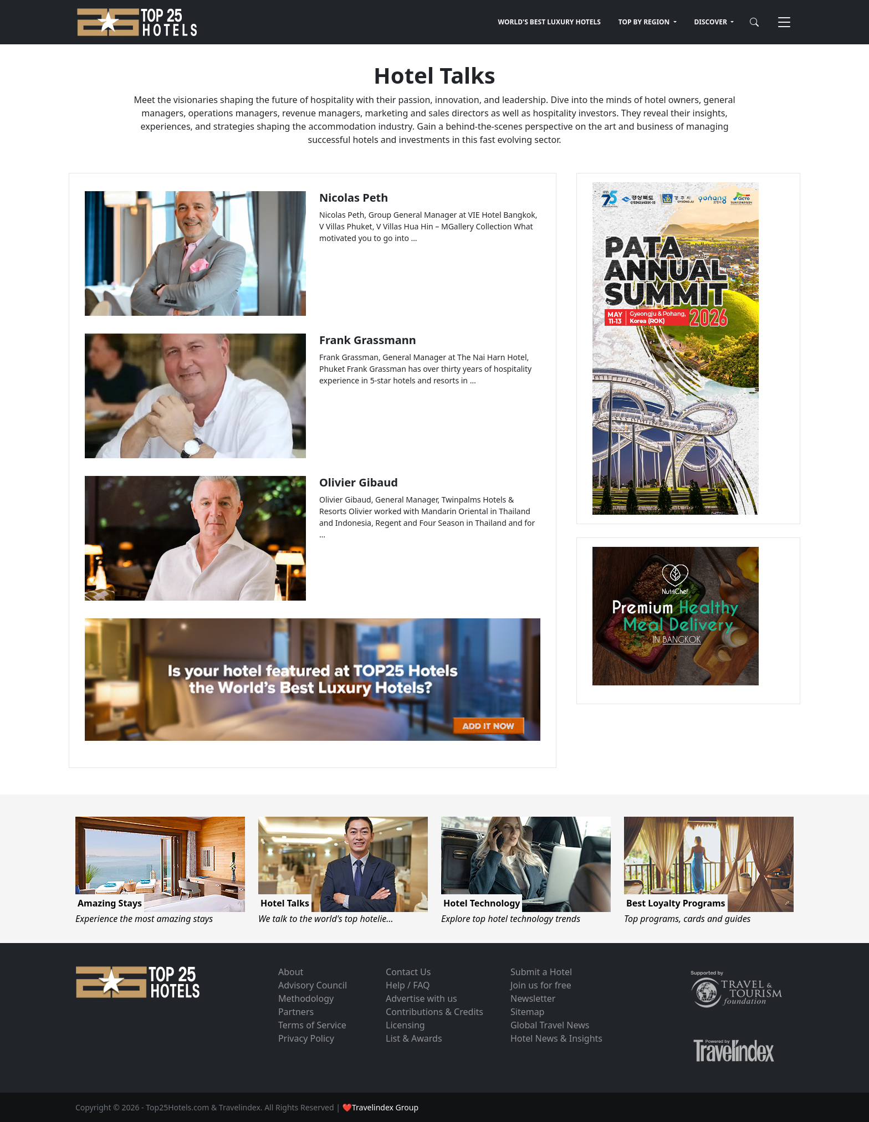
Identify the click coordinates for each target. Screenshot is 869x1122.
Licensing (405, 1025)
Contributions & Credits (434, 1012)
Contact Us (408, 972)
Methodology (306, 998)
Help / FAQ (408, 985)
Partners (296, 1012)
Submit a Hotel (541, 972)
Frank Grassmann (367, 339)
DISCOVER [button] (711, 22)
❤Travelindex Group (380, 1107)
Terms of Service (312, 1025)
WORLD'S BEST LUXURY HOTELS (549, 22)
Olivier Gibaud (358, 482)
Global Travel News (549, 1025)
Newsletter (532, 998)
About (290, 972)
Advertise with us (421, 998)
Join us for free (540, 985)
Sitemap (527, 1012)
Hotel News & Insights (556, 1038)
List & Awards (414, 1038)
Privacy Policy (306, 1038)
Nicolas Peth (353, 197)
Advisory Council (312, 985)
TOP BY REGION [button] (645, 22)
